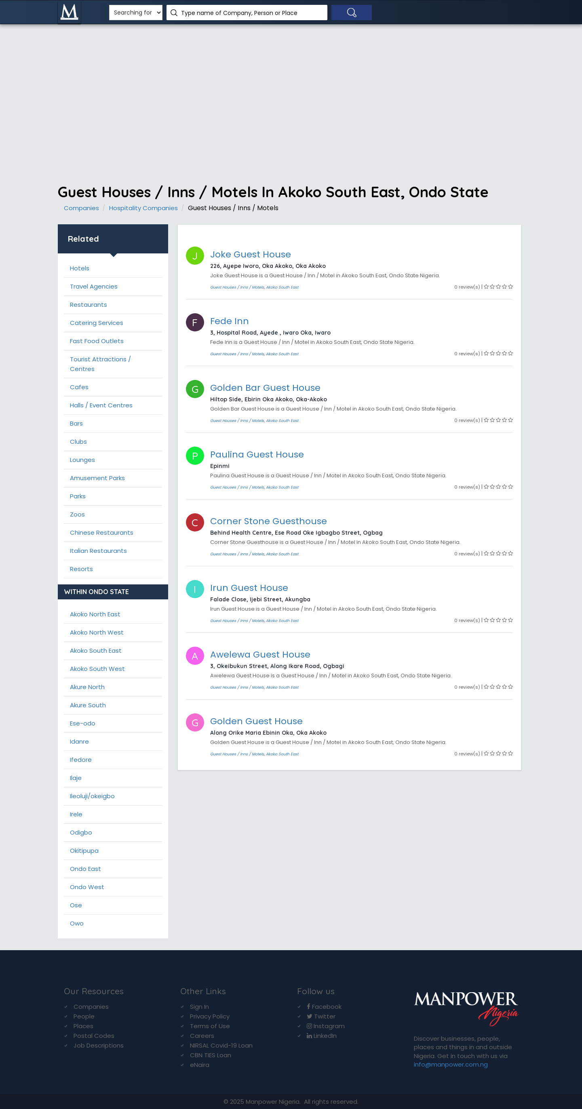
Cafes (79, 387)
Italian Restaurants (98, 550)
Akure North (87, 687)
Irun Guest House (249, 588)
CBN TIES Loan (210, 1055)
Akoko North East (95, 614)
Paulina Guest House (257, 454)
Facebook (324, 1006)
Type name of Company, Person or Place (239, 13)
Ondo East (85, 868)
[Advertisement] (291, 88)
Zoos (77, 514)
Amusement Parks (97, 478)
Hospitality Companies (143, 208)
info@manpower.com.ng (451, 1064)
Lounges (82, 459)
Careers (202, 1035)
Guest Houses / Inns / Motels (237, 287)
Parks (78, 496)
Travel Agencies (94, 286)
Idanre (79, 741)
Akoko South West (97, 668)
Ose (76, 905)
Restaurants (88, 304)
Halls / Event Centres (101, 405)
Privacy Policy (210, 1016)
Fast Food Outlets (97, 341)
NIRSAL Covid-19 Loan (221, 1045)
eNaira (199, 1065)
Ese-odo (82, 723)
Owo (77, 923)
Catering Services (96, 322)
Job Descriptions (99, 1045)
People (84, 1016)
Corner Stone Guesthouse (268, 521)
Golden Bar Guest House (265, 388)
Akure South (88, 705)
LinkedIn (322, 1035)
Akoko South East (96, 650)
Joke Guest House (250, 254)
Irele (76, 814)
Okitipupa (84, 850)
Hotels (79, 268)
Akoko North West (97, 632)
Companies (81, 208)
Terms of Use (210, 1026)
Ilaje (76, 778)
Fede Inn (229, 321)
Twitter (321, 1016)
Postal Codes (94, 1035)
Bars (76, 423)
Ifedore (81, 759)
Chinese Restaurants (101, 532)
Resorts (81, 569)
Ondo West (87, 887)
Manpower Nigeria (272, 1101)
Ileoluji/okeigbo (92, 796)
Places (83, 1026)
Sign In (199, 1006)
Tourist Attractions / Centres (100, 364)
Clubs (78, 441)
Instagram (326, 1026)
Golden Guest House (256, 721)
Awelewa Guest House (260, 654)
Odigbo (81, 832)
